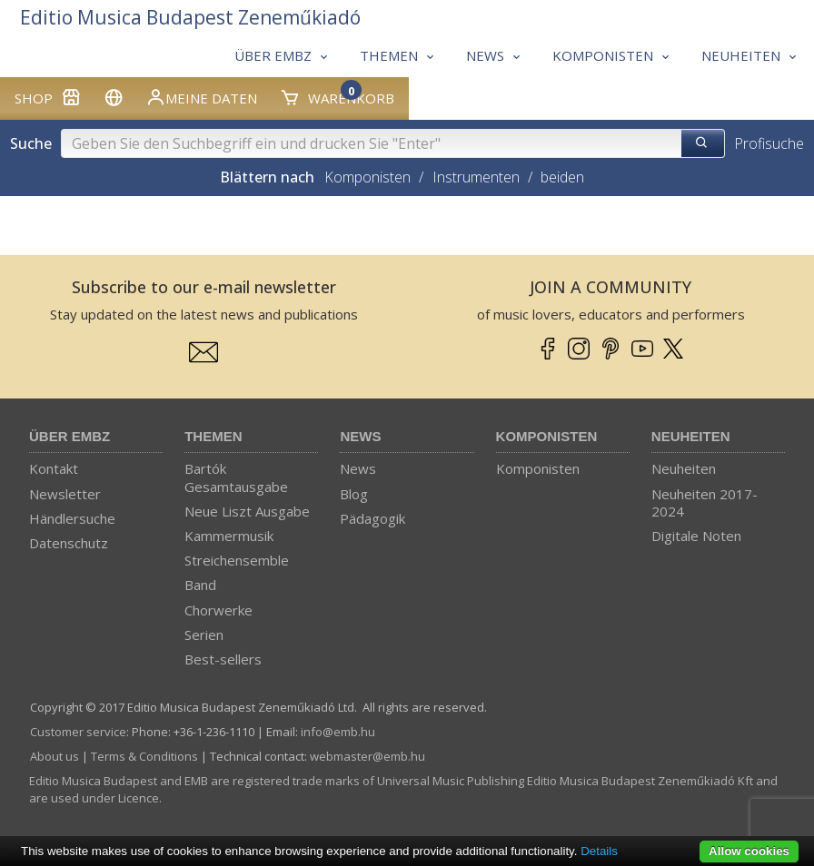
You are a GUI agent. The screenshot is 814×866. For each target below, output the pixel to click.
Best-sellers (223, 659)
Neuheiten (690, 436)
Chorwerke (218, 610)
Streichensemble (236, 560)
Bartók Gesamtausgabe (236, 477)
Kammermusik (228, 535)
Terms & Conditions (144, 756)
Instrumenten (476, 177)
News (360, 436)
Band (200, 585)
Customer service (78, 731)
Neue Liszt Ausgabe (247, 511)
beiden (562, 177)
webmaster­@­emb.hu (367, 756)
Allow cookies (749, 851)
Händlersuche (72, 518)
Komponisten (367, 177)
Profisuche (769, 143)
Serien (203, 634)
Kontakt (53, 468)
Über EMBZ (69, 436)
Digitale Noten (696, 535)
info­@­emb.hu (338, 731)
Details (599, 851)
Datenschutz (68, 543)
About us (54, 756)
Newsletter (65, 494)
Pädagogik (372, 518)
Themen (213, 436)
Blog (354, 494)
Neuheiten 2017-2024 (704, 502)
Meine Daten (201, 97)
